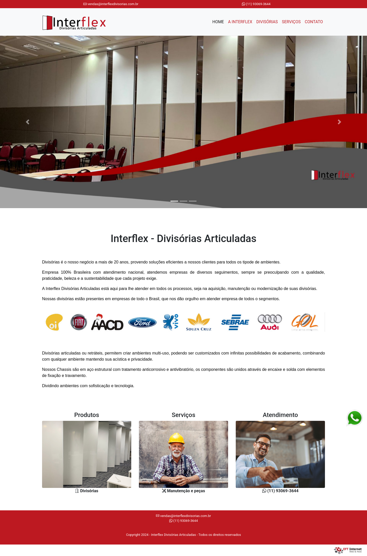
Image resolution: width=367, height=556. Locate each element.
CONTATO (314, 21)
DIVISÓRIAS (267, 21)
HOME (219, 21)
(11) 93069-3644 (256, 4)
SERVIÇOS (291, 21)
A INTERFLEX (240, 21)
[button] (27, 122)
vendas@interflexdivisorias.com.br (110, 4)
